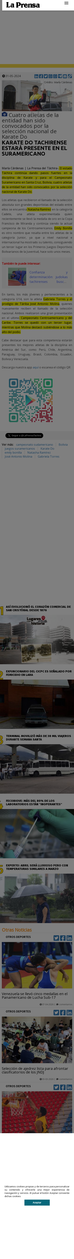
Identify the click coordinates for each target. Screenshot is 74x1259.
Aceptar (37, 1202)
